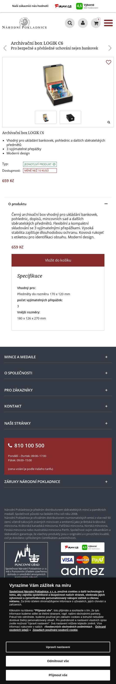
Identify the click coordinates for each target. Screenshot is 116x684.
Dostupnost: (11, 171)
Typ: (5, 164)
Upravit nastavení (58, 647)
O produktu (17, 204)
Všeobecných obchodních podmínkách (68, 626)
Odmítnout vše (58, 661)
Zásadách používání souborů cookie (55, 630)
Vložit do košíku (58, 260)
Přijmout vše (58, 675)
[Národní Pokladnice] (24, 23)
